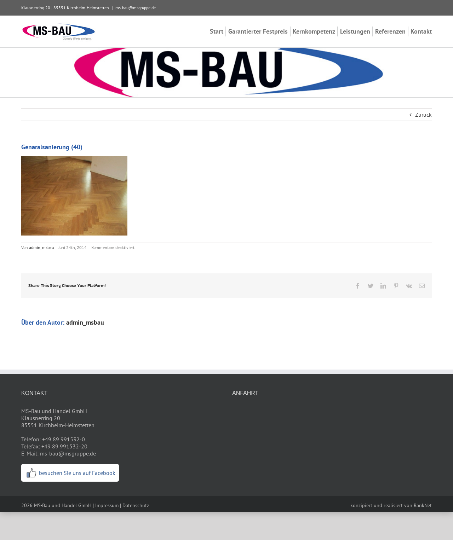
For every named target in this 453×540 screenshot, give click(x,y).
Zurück (423, 114)
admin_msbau (41, 247)
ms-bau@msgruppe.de (135, 7)
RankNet (423, 505)
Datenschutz (135, 505)
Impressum (107, 505)
